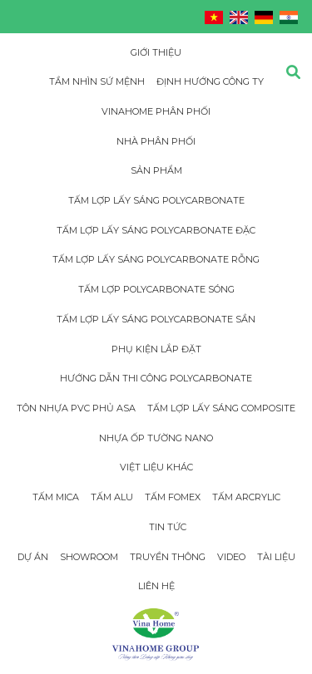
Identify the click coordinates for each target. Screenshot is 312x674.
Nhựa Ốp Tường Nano (156, 438)
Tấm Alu (112, 497)
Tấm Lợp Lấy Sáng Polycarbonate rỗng (156, 259)
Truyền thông (168, 557)
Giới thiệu (156, 52)
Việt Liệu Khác (156, 467)
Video (231, 557)
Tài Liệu (276, 557)
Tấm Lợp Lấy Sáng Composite (221, 408)
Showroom (89, 557)
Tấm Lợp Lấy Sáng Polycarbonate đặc (156, 230)
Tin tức (167, 527)
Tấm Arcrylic (246, 497)
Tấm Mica (55, 497)
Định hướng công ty (210, 81)
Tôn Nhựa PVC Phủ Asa (76, 408)
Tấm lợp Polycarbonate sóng (156, 289)
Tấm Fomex (173, 497)
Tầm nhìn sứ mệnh (97, 81)
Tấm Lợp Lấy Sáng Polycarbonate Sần (156, 319)
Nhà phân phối (156, 141)
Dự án (32, 557)
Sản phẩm (156, 170)
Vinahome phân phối (156, 111)
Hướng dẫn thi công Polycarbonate (156, 378)
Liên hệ (156, 586)
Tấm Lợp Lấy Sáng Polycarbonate (156, 200)
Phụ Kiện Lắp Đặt (156, 349)
